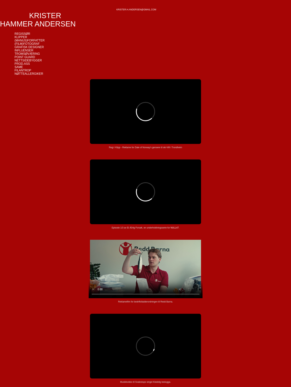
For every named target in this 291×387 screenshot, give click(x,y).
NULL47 (174, 227)
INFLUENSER (24, 50)
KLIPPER (21, 37)
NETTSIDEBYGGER (28, 60)
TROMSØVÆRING (27, 53)
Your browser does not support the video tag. (146, 269)
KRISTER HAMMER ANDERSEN (38, 19)
